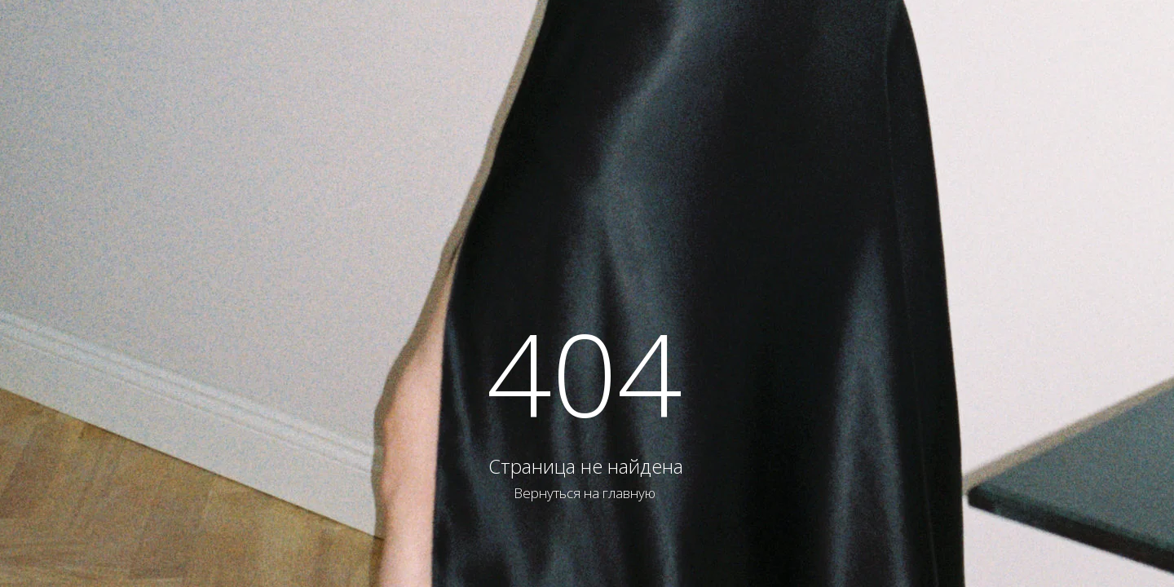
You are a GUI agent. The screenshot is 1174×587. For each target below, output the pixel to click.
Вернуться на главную (584, 492)
